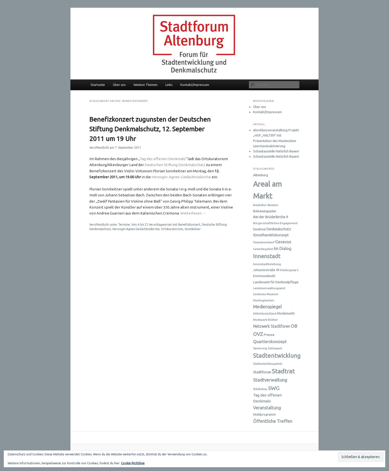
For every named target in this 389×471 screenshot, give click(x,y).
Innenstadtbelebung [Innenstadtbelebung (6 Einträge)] (267, 264)
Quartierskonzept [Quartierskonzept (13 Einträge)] (270, 341)
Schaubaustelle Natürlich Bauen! (276, 151)
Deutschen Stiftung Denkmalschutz (175, 165)
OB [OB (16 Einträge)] (294, 326)
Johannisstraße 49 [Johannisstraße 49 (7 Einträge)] (266, 270)
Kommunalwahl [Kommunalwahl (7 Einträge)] (264, 276)
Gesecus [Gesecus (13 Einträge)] (283, 241)
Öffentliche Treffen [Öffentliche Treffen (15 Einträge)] (272, 421)
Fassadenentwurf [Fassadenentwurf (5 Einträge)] (263, 242)
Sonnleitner (193, 229)
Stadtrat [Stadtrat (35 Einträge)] (283, 371)
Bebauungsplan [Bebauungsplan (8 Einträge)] (264, 211)
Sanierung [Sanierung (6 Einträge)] (260, 348)
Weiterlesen (193, 213)
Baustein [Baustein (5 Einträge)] (272, 205)
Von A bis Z (139, 224)
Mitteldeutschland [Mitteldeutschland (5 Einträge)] (264, 313)
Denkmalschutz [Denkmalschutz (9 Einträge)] (278, 229)
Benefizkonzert (189, 224)
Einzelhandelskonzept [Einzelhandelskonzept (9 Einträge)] (271, 235)
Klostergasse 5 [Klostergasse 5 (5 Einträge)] (289, 270)
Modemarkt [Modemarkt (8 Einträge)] (285, 313)
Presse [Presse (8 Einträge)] (269, 335)
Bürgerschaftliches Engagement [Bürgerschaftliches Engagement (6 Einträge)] (275, 223)
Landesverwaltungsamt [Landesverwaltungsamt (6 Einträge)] (269, 288)
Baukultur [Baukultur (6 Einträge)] (260, 205)
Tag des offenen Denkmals (163, 159)
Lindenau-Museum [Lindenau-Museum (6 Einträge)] (265, 294)
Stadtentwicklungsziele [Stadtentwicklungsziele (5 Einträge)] (267, 363)
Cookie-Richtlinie (133, 463)
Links (169, 84)
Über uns (119, 84)
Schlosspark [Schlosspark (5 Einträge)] (275, 348)
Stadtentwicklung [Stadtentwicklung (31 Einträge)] (276, 355)
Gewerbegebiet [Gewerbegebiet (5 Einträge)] (263, 249)
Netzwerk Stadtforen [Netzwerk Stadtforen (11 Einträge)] (271, 326)
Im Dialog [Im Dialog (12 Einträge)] (282, 248)
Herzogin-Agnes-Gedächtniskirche (181, 177)
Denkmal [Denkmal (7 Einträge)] (259, 229)
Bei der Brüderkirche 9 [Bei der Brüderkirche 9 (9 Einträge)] (270, 217)
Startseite (98, 84)
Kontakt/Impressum (194, 84)
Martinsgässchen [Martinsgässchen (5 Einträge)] (263, 300)
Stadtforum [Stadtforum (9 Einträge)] (262, 372)
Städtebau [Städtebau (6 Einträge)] (260, 389)
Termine (124, 224)
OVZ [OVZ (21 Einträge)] (258, 334)
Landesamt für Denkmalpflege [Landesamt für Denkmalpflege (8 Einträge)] (275, 282)
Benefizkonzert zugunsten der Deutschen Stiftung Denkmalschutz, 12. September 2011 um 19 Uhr (150, 129)
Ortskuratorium (172, 229)
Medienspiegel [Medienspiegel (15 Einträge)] (267, 306)
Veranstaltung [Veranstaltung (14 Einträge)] (267, 407)
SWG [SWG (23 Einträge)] (273, 388)
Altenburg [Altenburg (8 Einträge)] (260, 175)
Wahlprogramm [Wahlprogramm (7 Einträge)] (264, 414)
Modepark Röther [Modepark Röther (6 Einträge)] (265, 319)
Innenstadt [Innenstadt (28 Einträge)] (266, 256)
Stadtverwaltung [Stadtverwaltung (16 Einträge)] (270, 379)
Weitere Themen (145, 84)
